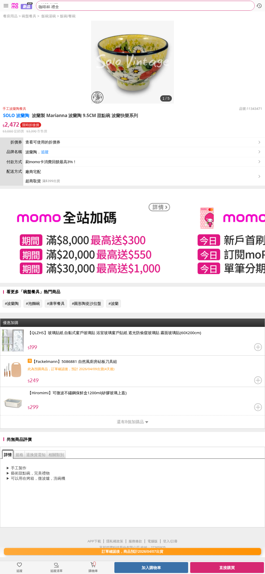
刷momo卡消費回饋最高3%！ (51, 162)
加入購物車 (151, 567)
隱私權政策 (114, 541)
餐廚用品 (10, 16)
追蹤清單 (56, 571)
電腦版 (153, 541)
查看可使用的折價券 (143, 142)
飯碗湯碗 (48, 16)
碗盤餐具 (29, 16)
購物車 (93, 571)
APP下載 (94, 541)
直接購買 (227, 567)
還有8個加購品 (132, 422)
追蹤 (45, 152)
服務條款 (135, 541)
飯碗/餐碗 (68, 16)
